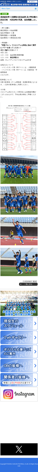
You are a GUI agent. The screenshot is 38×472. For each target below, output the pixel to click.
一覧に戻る (28, 284)
